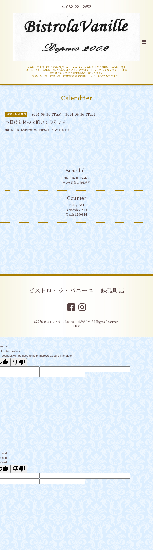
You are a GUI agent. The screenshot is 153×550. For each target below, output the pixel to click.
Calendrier (76, 98)
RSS (77, 326)
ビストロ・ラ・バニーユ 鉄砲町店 (76, 291)
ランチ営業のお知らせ (76, 182)
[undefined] (19, 469)
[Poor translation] (19, 362)
